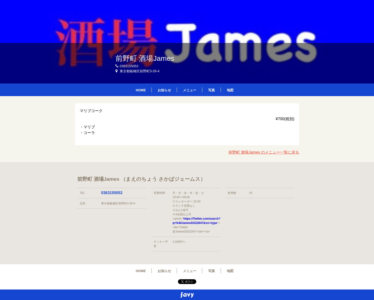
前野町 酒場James (144, 58)
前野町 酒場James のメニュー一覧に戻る (264, 152)
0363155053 (111, 193)
